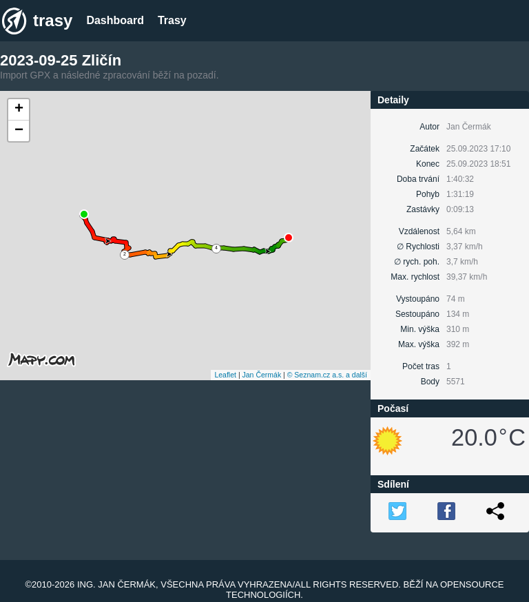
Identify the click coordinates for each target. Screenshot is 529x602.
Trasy (172, 20)
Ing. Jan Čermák (116, 584)
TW (397, 511)
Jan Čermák (262, 375)
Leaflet (225, 375)
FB (446, 511)
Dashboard (115, 20)
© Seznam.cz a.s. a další (327, 375)
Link (495, 511)
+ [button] (18, 109)
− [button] (18, 131)
